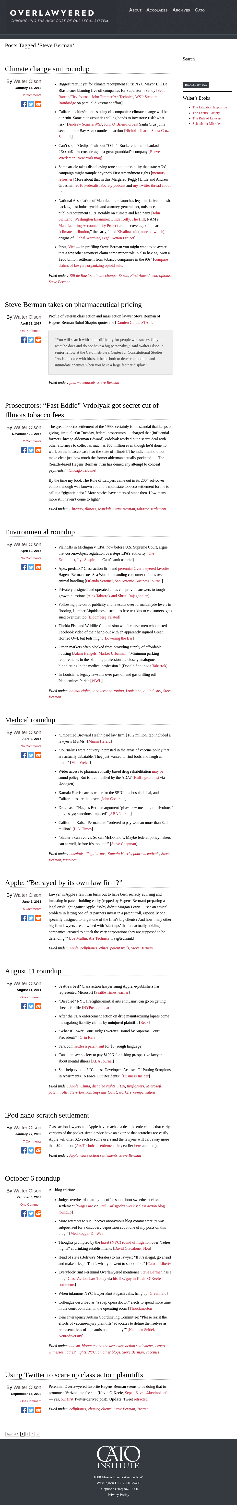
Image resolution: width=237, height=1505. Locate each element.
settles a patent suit (89, 1046)
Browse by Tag (196, 84)
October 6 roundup (32, 1178)
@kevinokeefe (156, 1393)
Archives (181, 9)
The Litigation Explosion (210, 107)
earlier (123, 992)
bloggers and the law (98, 1346)
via (143, 1393)
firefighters (135, 1086)
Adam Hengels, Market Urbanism (99, 653)
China (85, 1086)
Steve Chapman (123, 844)
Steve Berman (59, 282)
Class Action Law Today (87, 1278)
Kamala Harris (119, 854)
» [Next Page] (37, 1434)
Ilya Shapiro (86, 560)
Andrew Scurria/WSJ (85, 124)
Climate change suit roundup (47, 69)
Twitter (142, 1409)
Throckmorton (141, 1308)
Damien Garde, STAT (133, 322)
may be (158, 771)
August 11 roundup (33, 971)
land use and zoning (108, 691)
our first (67, 1399)
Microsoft (153, 1086)
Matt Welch (80, 762)
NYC (91, 1352)
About (135, 9)
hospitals (76, 854)
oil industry (152, 691)
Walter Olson (27, 81)
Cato (200, 9)
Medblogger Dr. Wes (87, 1233)
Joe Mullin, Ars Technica (89, 938)
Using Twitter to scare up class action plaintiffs (74, 1375)
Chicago (76, 509)
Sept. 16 (131, 1393)
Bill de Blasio (80, 275)
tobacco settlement (151, 509)
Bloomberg (98, 617)
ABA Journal (120, 814)
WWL (96, 681)
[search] (202, 72)
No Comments (31, 558)
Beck (144, 1022)
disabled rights (104, 1086)
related (113, 617)
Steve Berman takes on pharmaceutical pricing (73, 304)
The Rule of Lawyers (207, 118)
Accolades (157, 9)
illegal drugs (95, 854)
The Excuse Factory (206, 113)
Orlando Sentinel (99, 581)
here (137, 1145)
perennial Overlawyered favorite (143, 568)
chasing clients (100, 1409)
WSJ (138, 97)
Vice (71, 247)
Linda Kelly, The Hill (128, 219)
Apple (73, 948)
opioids (165, 275)
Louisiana (134, 691)
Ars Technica (86, 1145)
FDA (121, 1086)
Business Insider (136, 1076)
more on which (151, 232)
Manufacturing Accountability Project (88, 225)
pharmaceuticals (82, 382)
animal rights (79, 691)
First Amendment (143, 275)
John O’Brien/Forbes (120, 124)
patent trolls (119, 948)
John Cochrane (113, 799)
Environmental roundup (40, 532)
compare (104, 1007)
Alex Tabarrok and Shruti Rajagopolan (118, 596)
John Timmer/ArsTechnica (112, 97)
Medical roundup (30, 720)
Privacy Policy (118, 1495)
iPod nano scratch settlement (47, 1115)
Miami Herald (99, 741)
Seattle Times (106, 992)
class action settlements (98, 1155)
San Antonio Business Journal (138, 581)
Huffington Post (146, 777)
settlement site (110, 1145)
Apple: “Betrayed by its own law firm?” (63, 882)
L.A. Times (83, 829)
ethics (103, 948)
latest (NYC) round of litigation (126, 1242)
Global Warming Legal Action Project (104, 238)
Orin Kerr (87, 1037)
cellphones (88, 948)
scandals (104, 509)
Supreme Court (105, 1092)
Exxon (123, 275)
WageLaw (85, 1206)
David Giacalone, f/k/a (132, 1248)
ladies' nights (75, 1352)
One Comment (30, 331)
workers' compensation (137, 1092)
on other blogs (108, 1352)
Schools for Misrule (206, 124)
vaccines (70, 860)
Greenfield (158, 1293)
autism (74, 1346)
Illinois (90, 509)
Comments (32, 95)
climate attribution (74, 232)
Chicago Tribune (82, 470)
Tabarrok (159, 666)
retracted (141, 1399)
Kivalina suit (127, 232)
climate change (105, 275)
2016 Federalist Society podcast (100, 185)
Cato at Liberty (159, 1263)
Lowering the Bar (118, 638)
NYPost (89, 1007)
